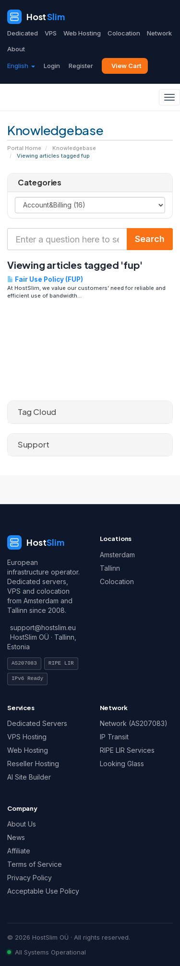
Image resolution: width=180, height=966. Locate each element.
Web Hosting (82, 33)
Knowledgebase (74, 148)
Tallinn (110, 568)
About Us (21, 824)
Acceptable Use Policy (43, 891)
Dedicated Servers (37, 723)
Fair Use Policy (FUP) (45, 279)
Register (81, 65)
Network (159, 33)
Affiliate (18, 851)
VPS (51, 33)
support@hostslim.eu (43, 627)
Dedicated (22, 33)
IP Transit (114, 737)
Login (52, 65)
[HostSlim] (36, 17)
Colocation (124, 33)
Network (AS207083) (134, 723)
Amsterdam (117, 555)
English (21, 65)
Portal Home (24, 148)
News (16, 837)
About (16, 49)
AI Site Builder (29, 777)
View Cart (126, 65)
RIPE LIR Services (127, 750)
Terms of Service (34, 864)
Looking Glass (122, 763)
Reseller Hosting (33, 763)
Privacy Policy (29, 878)
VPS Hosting (27, 737)
